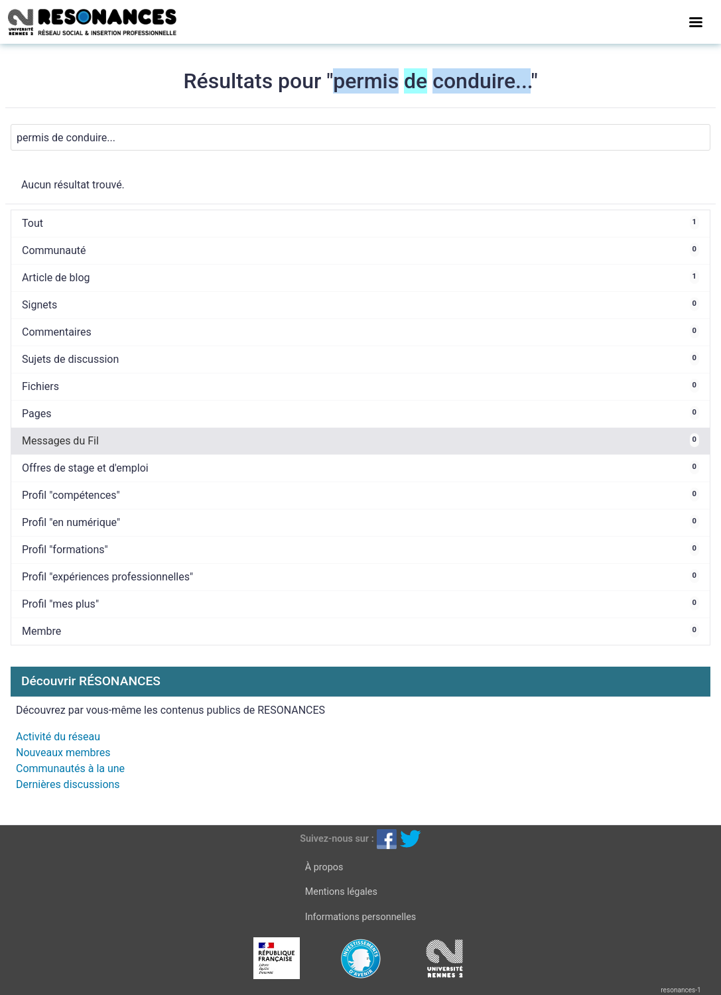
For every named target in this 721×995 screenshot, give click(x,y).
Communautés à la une (70, 768)
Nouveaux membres (63, 752)
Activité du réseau (58, 736)
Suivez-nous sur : (336, 838)
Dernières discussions (68, 784)
